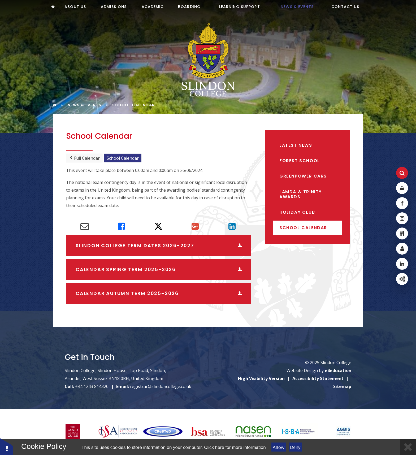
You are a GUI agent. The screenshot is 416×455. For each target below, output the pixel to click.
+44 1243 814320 (92, 386)
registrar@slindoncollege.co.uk (160, 386)
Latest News (295, 145)
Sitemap (342, 386)
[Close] (408, 447)
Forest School (299, 161)
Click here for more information (235, 447)
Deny (295, 447)
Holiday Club (297, 212)
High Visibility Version (261, 378)
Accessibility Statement (318, 378)
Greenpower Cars (303, 176)
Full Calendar (84, 158)
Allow (278, 447)
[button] (6, 446)
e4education (338, 370)
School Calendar (133, 105)
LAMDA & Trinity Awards (300, 194)
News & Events (84, 105)
